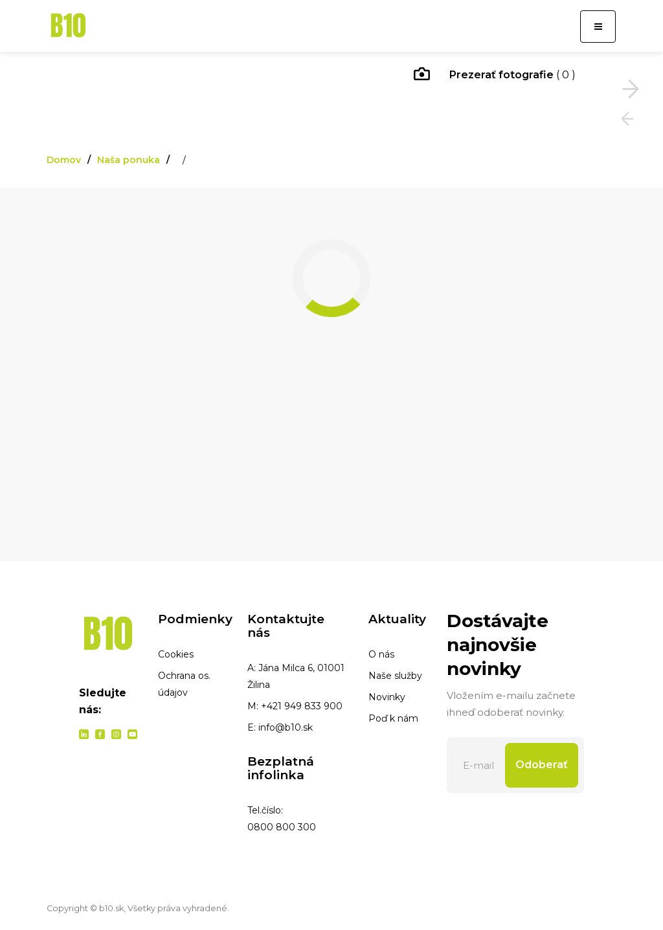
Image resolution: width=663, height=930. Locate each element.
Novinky (386, 697)
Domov (64, 160)
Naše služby (395, 675)
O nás (381, 654)
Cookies (176, 654)
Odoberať (541, 764)
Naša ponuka (128, 160)
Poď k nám (393, 718)
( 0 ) (495, 76)
